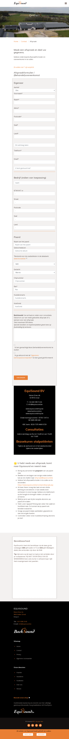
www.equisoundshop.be (34, 409)
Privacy (19, 654)
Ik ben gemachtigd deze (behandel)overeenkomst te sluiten (33, 348)
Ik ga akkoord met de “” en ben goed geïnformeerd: (33, 356)
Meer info (28, 734)
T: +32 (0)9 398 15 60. (34, 402)
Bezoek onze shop (21, 698)
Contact (24, 41)
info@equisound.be (35, 404)
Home (16, 41)
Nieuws (19, 688)
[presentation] (29, 368)
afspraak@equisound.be (44, 478)
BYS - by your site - (38, 721)
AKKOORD (41, 734)
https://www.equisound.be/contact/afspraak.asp (35, 485)
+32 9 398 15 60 (22, 621)
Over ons (19, 684)
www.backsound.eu (34, 411)
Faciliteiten (20, 680)
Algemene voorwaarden (24, 658)
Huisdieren (20, 676)
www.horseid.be (20, 259)
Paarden (19, 672)
